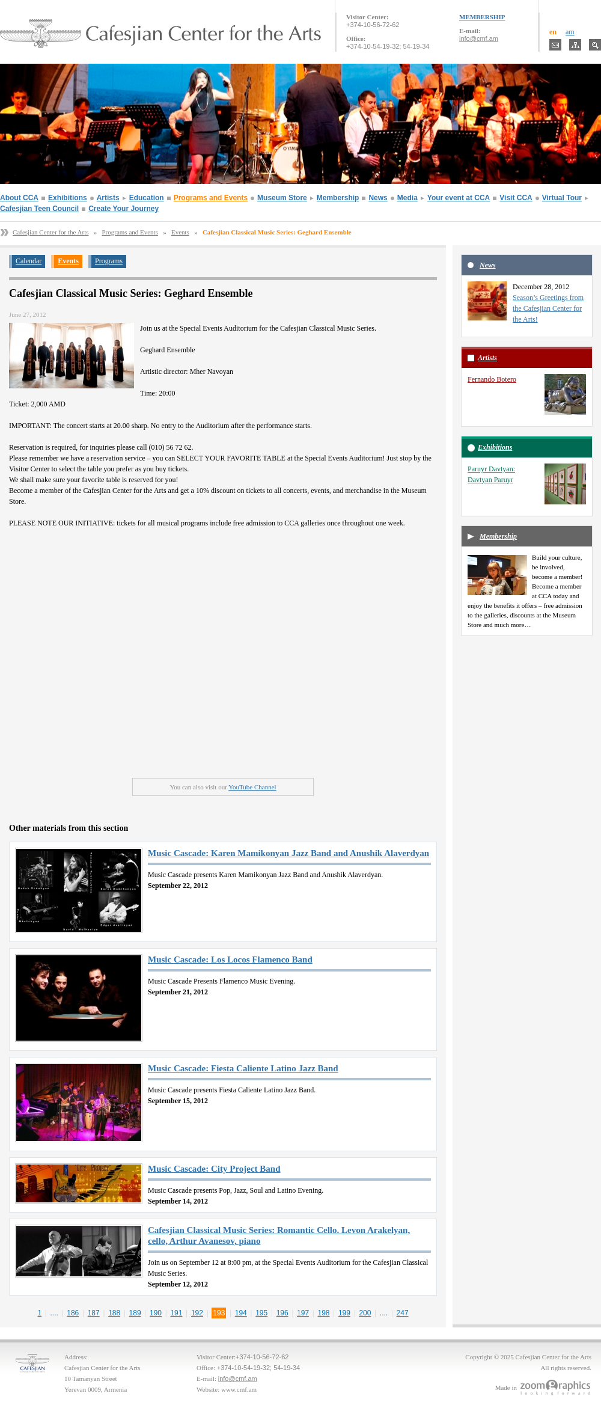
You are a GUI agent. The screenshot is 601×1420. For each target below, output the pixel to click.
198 (324, 1313)
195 (261, 1313)
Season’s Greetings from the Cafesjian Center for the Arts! (548, 308)
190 (156, 1313)
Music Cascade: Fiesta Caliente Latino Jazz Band (243, 1068)
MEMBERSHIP (482, 16)
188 (114, 1313)
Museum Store (282, 198)
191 (176, 1313)
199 (344, 1313)
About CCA (19, 198)
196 (282, 1313)
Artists (108, 198)
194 (241, 1313)
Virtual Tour (562, 198)
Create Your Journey (123, 208)
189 (135, 1313)
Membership (338, 198)
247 (403, 1313)
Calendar (28, 261)
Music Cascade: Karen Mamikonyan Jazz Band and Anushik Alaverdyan (288, 853)
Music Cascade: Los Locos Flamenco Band (230, 959)
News (377, 198)
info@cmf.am (478, 38)
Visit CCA (515, 198)
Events (180, 232)
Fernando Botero (492, 379)
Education (146, 198)
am (570, 32)
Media (407, 198)
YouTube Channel (252, 787)
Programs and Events (211, 198)
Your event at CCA (458, 198)
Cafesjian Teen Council (39, 208)
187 (94, 1313)
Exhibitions (67, 198)
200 (365, 1313)
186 (73, 1313)
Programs (109, 261)
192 (197, 1313)
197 (303, 1313)
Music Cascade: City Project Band (214, 1169)
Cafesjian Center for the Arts (50, 232)
